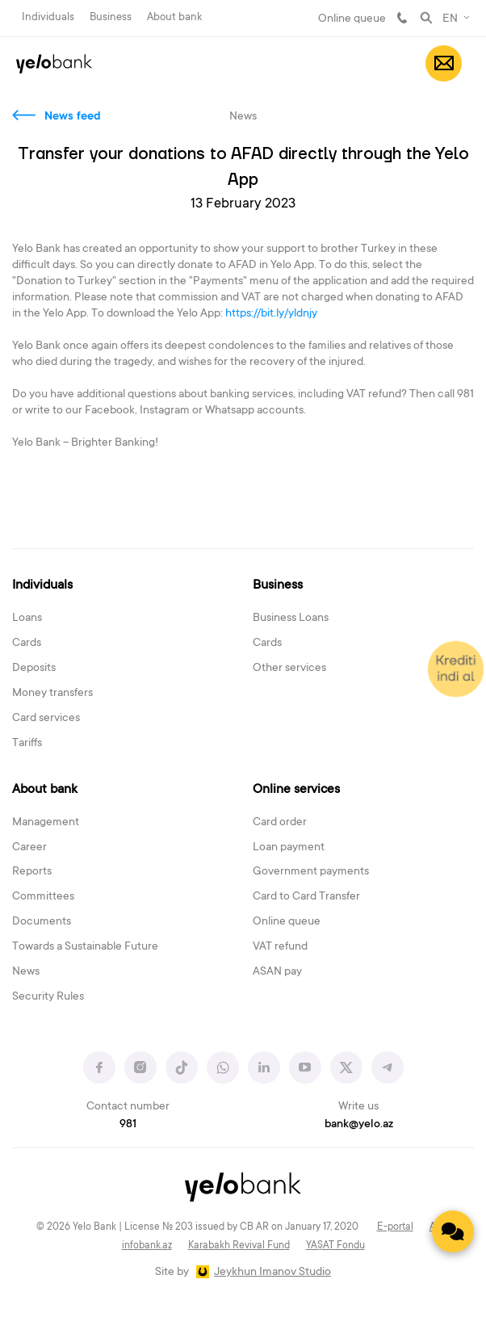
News (26, 972)
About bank (174, 17)
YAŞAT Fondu (335, 1246)
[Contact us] (453, 1231)
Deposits (34, 668)
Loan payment (289, 847)
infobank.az (147, 1246)
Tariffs (27, 743)
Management (45, 822)
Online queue (352, 19)
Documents (41, 922)
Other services (289, 668)
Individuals (48, 17)
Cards (26, 643)
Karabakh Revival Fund (239, 1246)
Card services (46, 718)
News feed (72, 117)
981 (402, 18)
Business (111, 17)
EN (450, 19)
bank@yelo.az (359, 1124)
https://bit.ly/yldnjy (272, 314)
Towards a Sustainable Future (85, 947)
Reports (32, 872)
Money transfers (52, 693)
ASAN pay (277, 972)
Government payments (311, 872)
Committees (43, 897)
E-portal (395, 1227)
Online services (296, 789)
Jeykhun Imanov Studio (272, 1272)
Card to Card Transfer (306, 897)
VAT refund (280, 947)
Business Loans (291, 618)
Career (29, 847)
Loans (27, 618)
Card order (280, 822)
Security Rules (48, 997)
